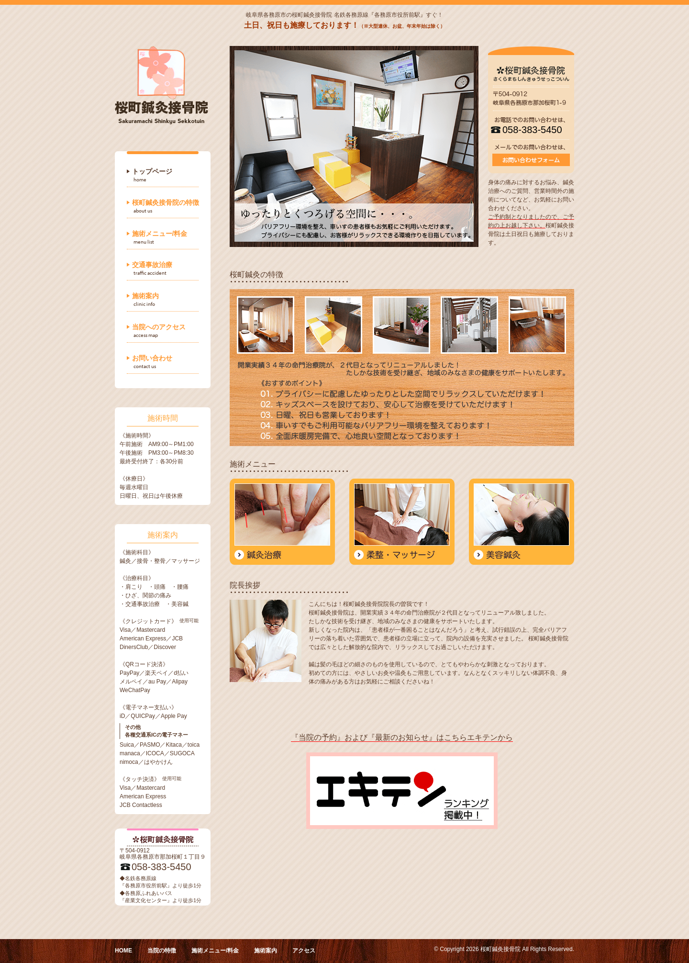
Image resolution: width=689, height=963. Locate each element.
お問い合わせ (152, 358)
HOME (123, 950)
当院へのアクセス (159, 327)
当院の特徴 (161, 950)
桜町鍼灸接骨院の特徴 (165, 202)
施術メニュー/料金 (160, 233)
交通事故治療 (152, 265)
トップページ (152, 171)
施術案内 (145, 296)
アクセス (303, 950)
